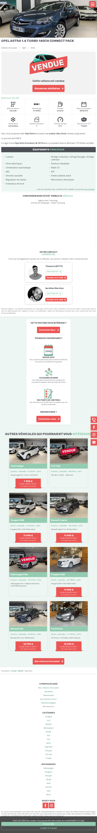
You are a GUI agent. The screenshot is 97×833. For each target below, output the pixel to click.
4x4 (48, 735)
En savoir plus (48, 824)
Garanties (48, 691)
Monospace (48, 728)
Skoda (48, 779)
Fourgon (48, 750)
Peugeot (48, 772)
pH (53, 706)
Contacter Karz (47, 330)
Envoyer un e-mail (55, 278)
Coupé (48, 758)
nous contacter (89, 189)
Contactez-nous (47, 419)
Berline (48, 724)
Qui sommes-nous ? (48, 699)
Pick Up (48, 754)
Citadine (48, 716)
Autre (48, 743)
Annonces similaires (47, 88)
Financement (48, 695)
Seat (49, 790)
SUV (48, 720)
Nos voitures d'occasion (47, 661)
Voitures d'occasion (9, 48)
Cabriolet (48, 746)
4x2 (48, 739)
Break (48, 731)
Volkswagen (48, 768)
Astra (33, 48)
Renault (48, 775)
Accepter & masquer (48, 828)
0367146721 (52, 272)
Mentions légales (48, 702)
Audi (48, 783)
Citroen (48, 787)
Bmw (48, 794)
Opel (24, 48)
